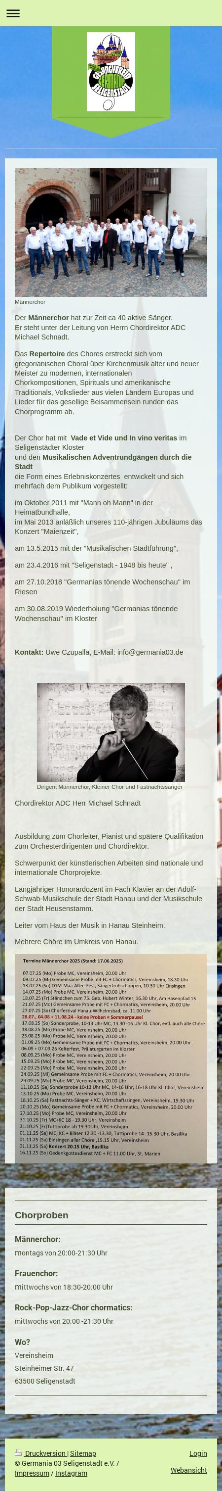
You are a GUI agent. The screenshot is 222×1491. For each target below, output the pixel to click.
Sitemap (83, 1453)
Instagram (71, 1473)
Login (198, 1453)
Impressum (32, 1473)
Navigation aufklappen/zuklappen (111, 13)
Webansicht (189, 1470)
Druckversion (41, 1453)
